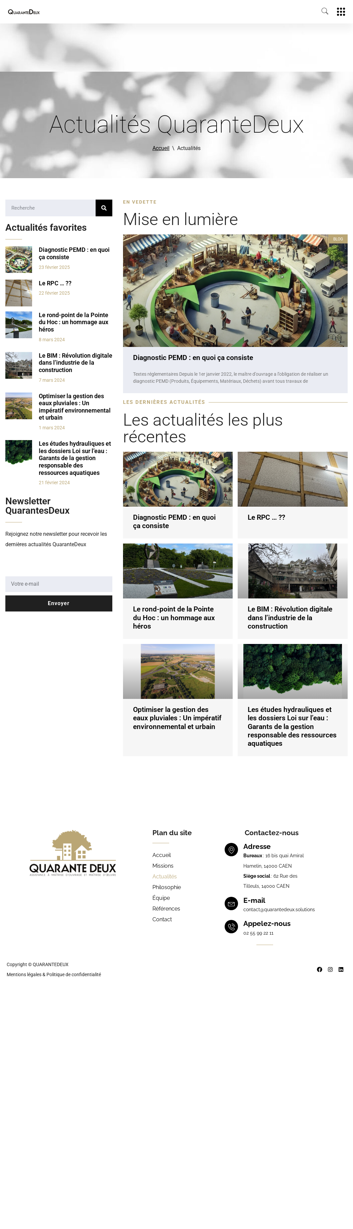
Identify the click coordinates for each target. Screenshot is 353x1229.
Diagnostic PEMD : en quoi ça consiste (193, 358)
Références (166, 909)
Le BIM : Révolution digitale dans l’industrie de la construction (75, 362)
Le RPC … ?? (55, 283)
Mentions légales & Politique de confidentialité (54, 974)
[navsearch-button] (321, 11)
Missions (162, 866)
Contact (162, 919)
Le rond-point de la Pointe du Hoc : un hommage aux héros (73, 322)
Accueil (160, 148)
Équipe (161, 898)
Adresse (257, 846)
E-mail (254, 900)
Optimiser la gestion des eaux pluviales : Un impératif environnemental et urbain (75, 406)
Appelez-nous (266, 924)
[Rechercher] (104, 208)
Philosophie (166, 887)
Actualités (164, 876)
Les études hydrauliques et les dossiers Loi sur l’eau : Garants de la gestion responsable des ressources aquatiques (75, 458)
